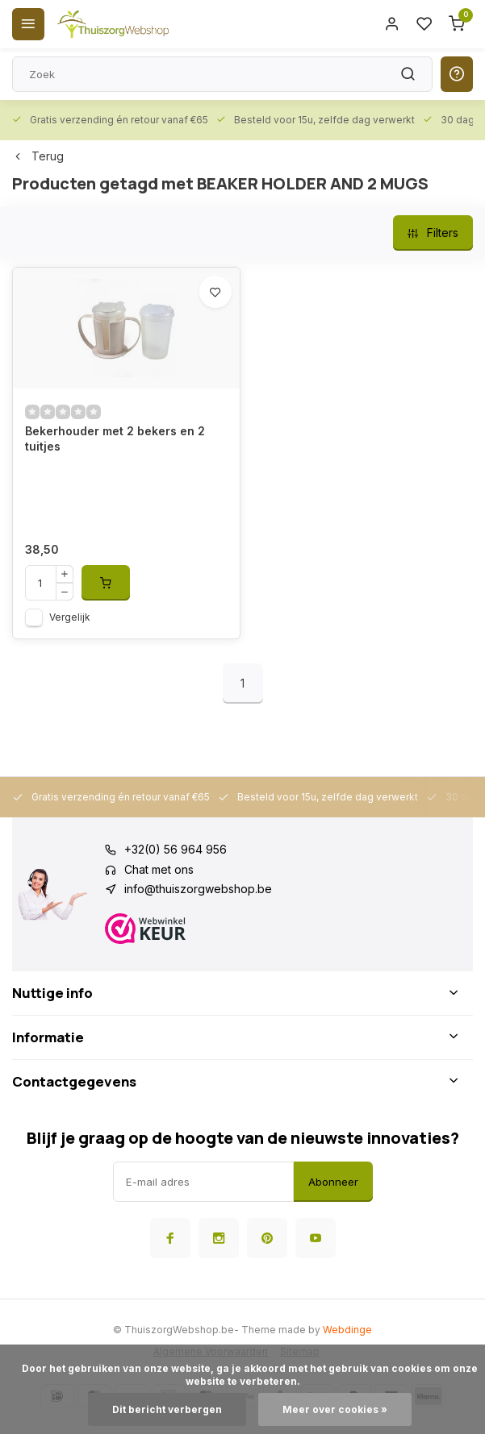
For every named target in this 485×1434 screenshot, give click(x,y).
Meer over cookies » (334, 1409)
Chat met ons (159, 869)
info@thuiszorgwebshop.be (198, 889)
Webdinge (347, 1330)
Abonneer (333, 1181)
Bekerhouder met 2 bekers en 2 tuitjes (115, 439)
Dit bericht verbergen (167, 1409)
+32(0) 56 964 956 (175, 849)
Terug (38, 156)
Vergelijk (69, 617)
